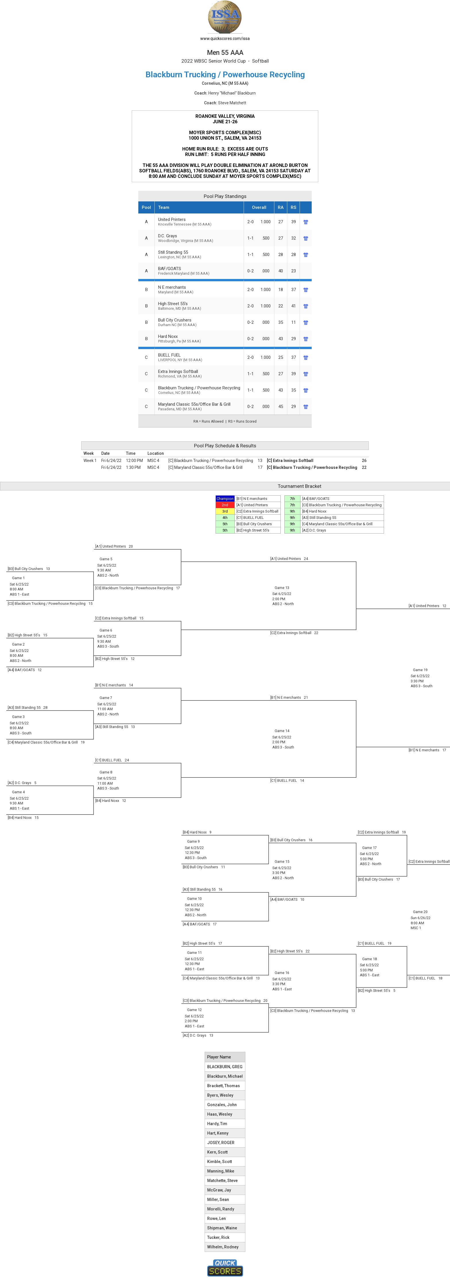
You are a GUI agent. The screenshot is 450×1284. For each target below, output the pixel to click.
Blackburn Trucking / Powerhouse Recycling (199, 390)
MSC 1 (416, 928)
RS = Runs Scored (242, 421)
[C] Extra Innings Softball (290, 460)
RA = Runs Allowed (208, 421)
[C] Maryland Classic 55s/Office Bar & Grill (205, 467)
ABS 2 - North (108, 575)
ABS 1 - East (19, 594)
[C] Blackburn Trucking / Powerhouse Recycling (210, 460)
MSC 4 (153, 460)
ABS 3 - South (421, 686)
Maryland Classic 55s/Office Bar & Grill (199, 406)
